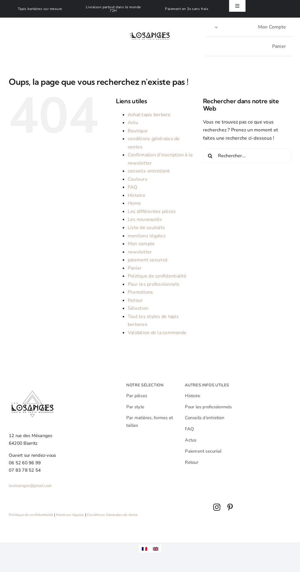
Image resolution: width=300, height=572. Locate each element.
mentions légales (147, 236)
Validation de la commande (157, 332)
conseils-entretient (149, 171)
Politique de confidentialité (157, 276)
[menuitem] (144, 549)
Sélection (138, 308)
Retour (135, 300)
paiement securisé (148, 260)
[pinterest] (229, 507)
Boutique (138, 131)
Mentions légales (70, 514)
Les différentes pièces (152, 211)
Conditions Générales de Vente (112, 514)
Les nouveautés (145, 219)
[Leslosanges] (150, 26)
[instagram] (216, 507)
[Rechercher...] (247, 155)
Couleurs (137, 179)
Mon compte (141, 244)
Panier (135, 268)
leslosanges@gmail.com (30, 485)
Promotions (140, 292)
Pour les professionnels (154, 284)
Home (134, 203)
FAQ (132, 187)
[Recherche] (210, 155)
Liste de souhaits (146, 227)
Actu (133, 122)
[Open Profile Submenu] (216, 27)
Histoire (136, 195)
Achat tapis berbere (149, 114)
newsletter (140, 252)
